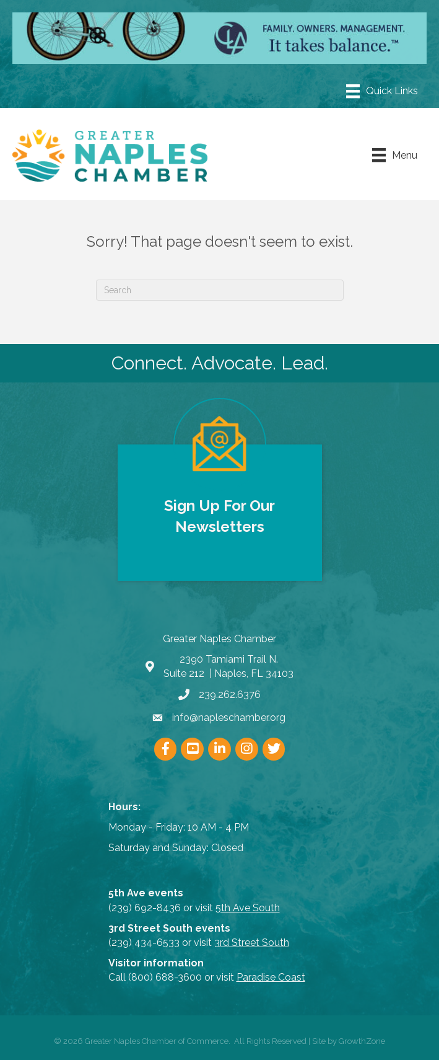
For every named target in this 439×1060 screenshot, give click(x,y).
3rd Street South (251, 942)
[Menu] (382, 91)
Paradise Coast (271, 977)
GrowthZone (362, 1041)
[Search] (220, 290)
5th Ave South (247, 908)
